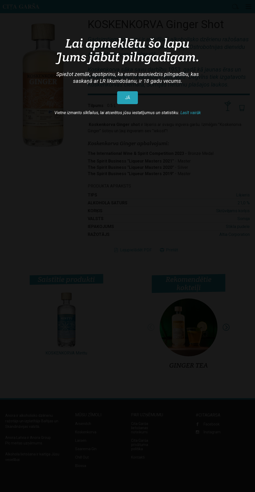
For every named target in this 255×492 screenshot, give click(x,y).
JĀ (127, 97)
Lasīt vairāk (190, 112)
